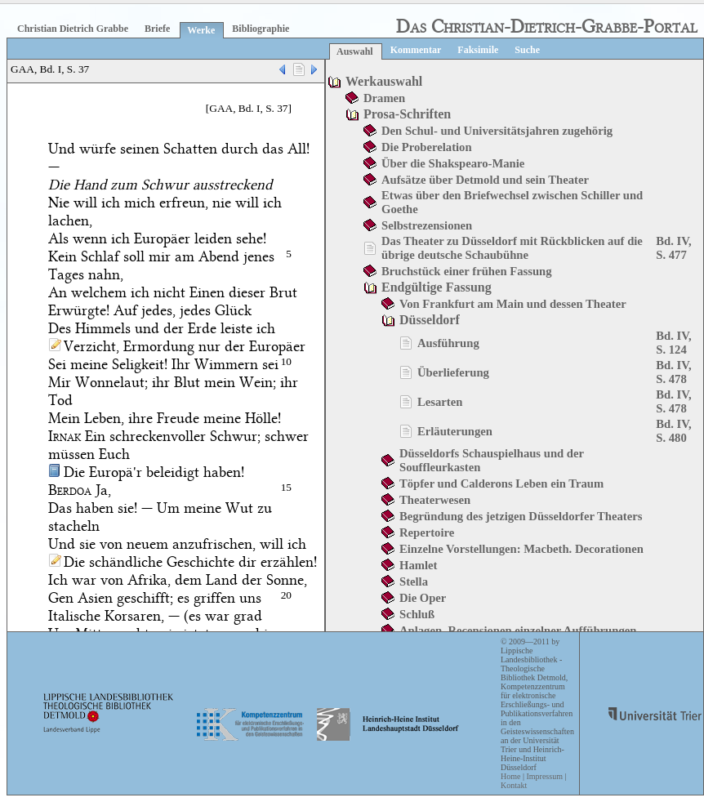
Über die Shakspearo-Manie (452, 163)
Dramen (384, 98)
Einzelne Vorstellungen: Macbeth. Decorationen (521, 548)
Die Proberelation (426, 147)
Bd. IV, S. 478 (673, 372)
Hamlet (418, 565)
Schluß (416, 614)
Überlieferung (453, 372)
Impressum (544, 776)
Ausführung (448, 343)
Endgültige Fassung (436, 287)
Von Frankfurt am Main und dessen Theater (512, 303)
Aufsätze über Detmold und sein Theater (485, 179)
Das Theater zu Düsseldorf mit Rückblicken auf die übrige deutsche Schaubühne (512, 247)
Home (510, 776)
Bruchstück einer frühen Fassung (466, 271)
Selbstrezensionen (426, 225)
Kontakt (514, 785)
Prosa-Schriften (407, 114)
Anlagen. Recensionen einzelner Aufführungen (517, 630)
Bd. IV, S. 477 (673, 247)
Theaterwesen (434, 499)
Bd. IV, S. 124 (673, 342)
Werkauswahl (383, 81)
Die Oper (422, 597)
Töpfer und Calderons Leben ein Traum (501, 483)
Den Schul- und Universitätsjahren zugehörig (497, 130)
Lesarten (439, 401)
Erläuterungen (454, 431)
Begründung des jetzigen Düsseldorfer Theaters (520, 516)
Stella (413, 581)
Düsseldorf (429, 320)
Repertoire (426, 532)
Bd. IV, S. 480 (673, 430)
